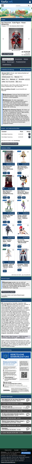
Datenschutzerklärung (8, 462)
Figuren (4, 25)
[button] (2, 5)
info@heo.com (21, 337)
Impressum (24, 450)
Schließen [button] (26, 453)
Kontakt (16, 450)
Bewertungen (10, 62)
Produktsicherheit (21, 62)
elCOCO (27, 79)
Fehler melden (25, 70)
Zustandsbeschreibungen (10, 143)
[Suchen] (28, 6)
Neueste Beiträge (6, 396)
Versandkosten (27, 54)
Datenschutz (8, 450)
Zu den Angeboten (7, 54)
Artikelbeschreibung (8, 59)
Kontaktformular (5, 344)
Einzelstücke (18, 59)
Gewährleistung (7, 64)
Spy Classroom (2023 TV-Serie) (16, 25)
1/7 (16, 79)
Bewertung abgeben (8, 292)
